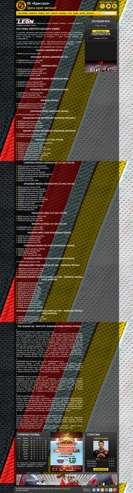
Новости (54, 13)
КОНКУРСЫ (33, 13)
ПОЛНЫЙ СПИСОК (101, 469)
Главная (41, 13)
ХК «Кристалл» (38, 3)
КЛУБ (48, 13)
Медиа (75, 13)
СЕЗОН (69, 13)
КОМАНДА (62, 13)
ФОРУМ (82, 13)
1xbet (61, 488)
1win (69, 488)
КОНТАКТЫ (90, 13)
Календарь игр (101, 31)
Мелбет (65, 488)
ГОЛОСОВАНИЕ (23, 13)
